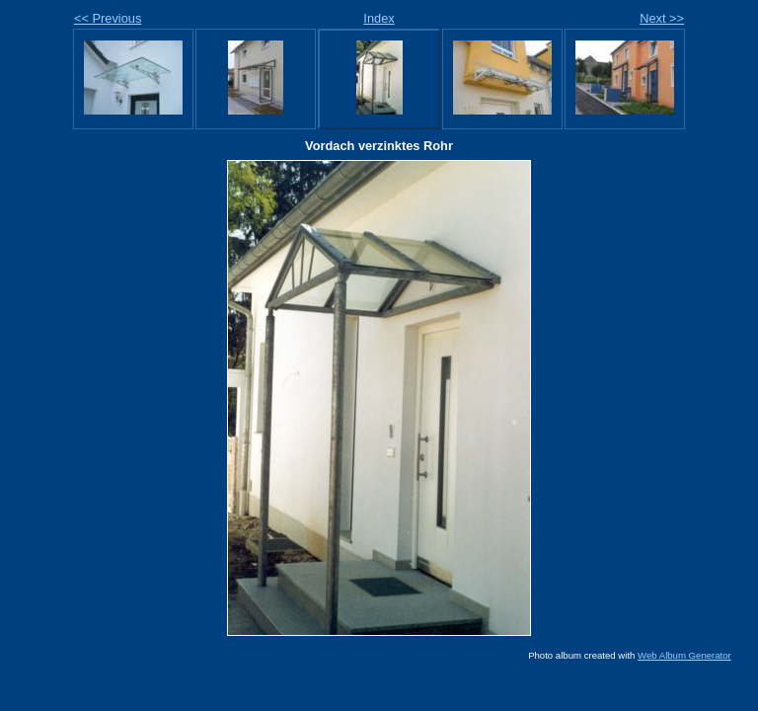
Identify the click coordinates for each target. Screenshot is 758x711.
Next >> (662, 18)
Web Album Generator (684, 655)
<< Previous (107, 18)
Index (378, 18)
